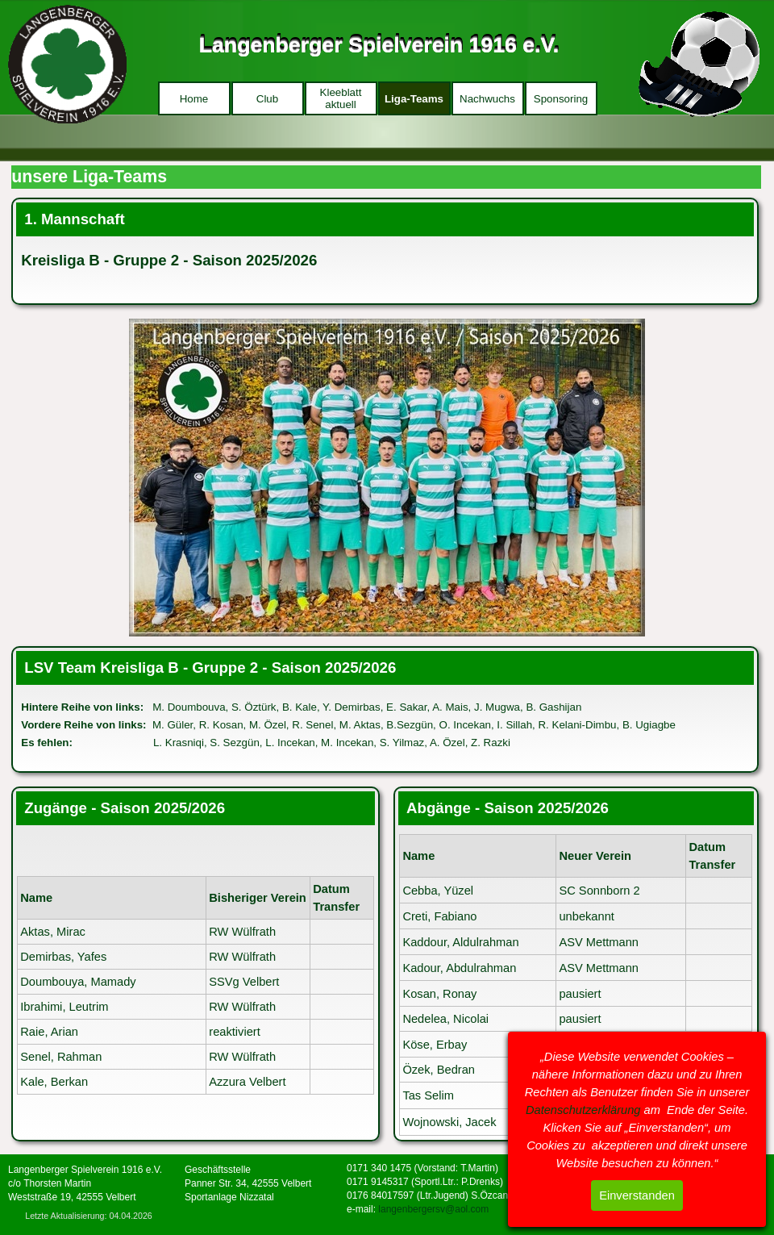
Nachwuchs (487, 99)
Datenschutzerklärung (583, 1110)
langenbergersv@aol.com (433, 1209)
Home (194, 99)
